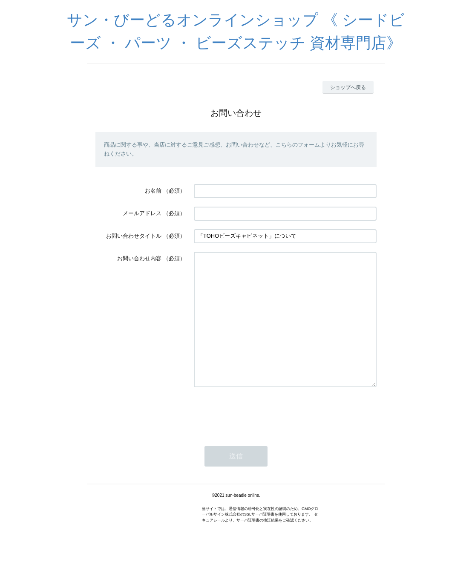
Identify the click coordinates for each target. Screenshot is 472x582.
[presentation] (258, 438)
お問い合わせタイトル (133, 236)
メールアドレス (142, 213)
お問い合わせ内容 (139, 258)
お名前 (153, 190)
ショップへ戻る (348, 87)
